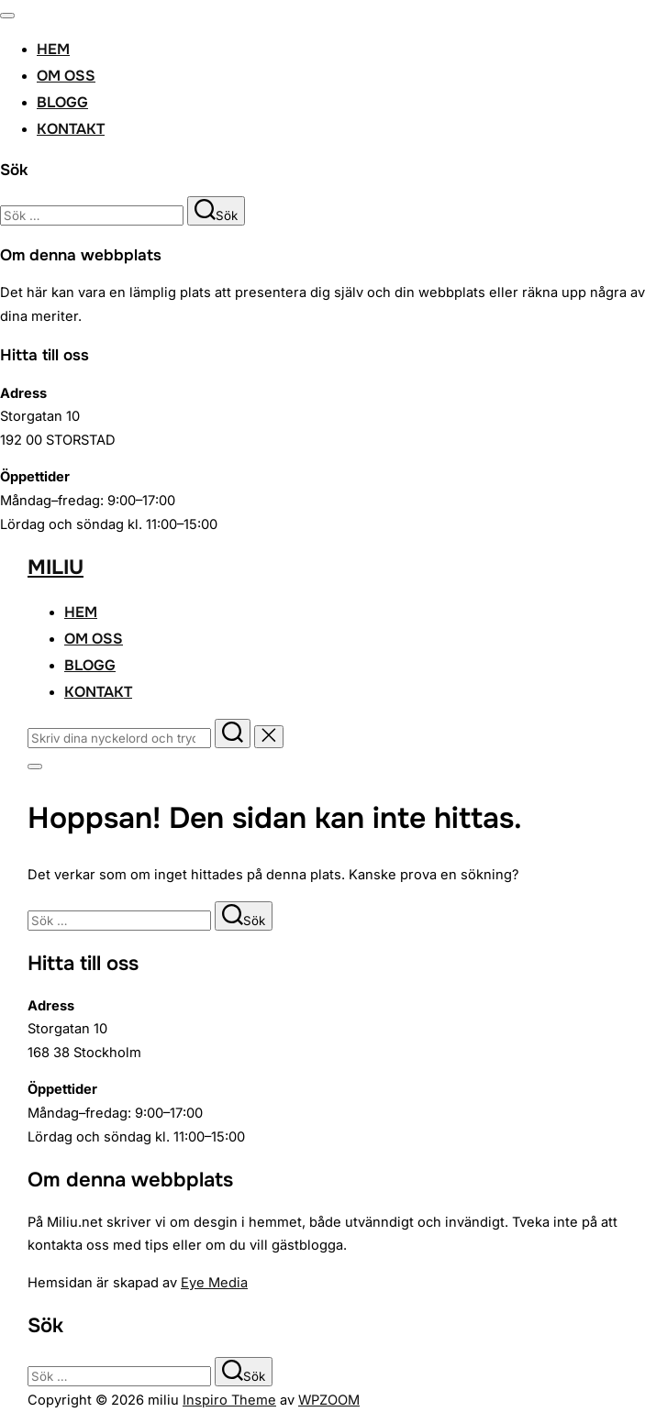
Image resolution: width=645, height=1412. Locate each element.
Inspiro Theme (229, 1400)
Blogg (62, 102)
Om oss (66, 75)
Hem (53, 49)
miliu (55, 567)
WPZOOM (329, 1400)
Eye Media (214, 1282)
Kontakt (71, 128)
